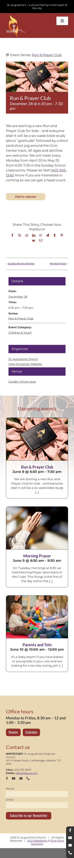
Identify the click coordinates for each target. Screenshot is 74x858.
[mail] (20, 778)
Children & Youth (20, 332)
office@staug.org (26, 773)
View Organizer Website (25, 364)
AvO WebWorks (37, 840)
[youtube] (13, 778)
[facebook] (7, 778)
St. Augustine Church (23, 359)
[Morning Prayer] (37, 528)
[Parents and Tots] (37, 617)
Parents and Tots (37, 644)
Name (10, 788)
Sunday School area (22, 381)
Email (10, 799)
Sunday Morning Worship (21, 263)
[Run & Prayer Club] (37, 439)
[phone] (28, 778)
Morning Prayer (58, 263)
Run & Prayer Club (20, 318)
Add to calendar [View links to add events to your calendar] (26, 196)
